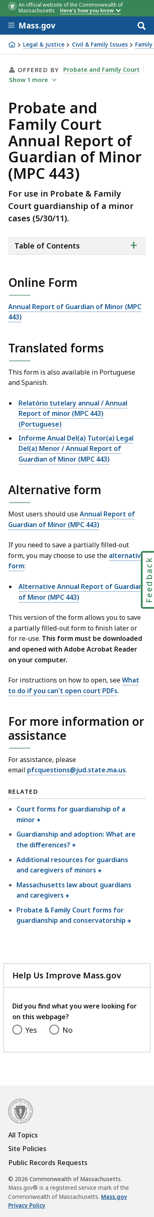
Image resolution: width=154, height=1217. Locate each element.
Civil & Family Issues (100, 44)
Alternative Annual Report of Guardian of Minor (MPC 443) (80, 592)
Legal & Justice (43, 44)
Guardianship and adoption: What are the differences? (76, 839)
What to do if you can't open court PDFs (73, 685)
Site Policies (27, 1148)
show (29, 79)
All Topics (23, 1135)
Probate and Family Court (101, 69)
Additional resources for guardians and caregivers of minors (72, 865)
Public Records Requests (47, 1162)
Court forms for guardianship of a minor (70, 814)
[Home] (12, 44)
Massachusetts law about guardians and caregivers (73, 890)
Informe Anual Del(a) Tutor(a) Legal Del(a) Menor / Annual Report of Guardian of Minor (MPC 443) (75, 449)
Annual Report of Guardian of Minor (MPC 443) (74, 312)
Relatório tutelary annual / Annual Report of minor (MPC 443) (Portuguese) (72, 414)
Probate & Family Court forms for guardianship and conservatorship (71, 915)
